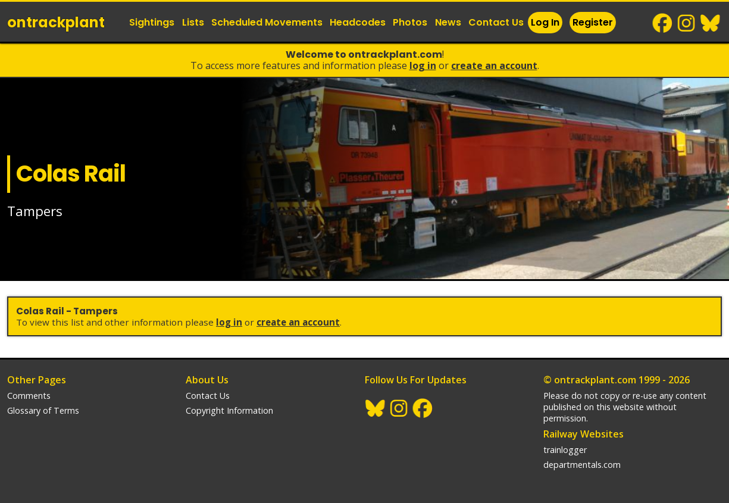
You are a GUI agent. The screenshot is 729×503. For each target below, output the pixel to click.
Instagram (686, 23)
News (448, 22)
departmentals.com (582, 464)
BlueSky (710, 23)
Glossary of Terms (43, 410)
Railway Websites (583, 433)
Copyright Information (229, 410)
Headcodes (358, 22)
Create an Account (494, 65)
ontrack (56, 22)
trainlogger (565, 449)
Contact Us (496, 22)
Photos (410, 22)
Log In (545, 22)
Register (592, 22)
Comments (29, 395)
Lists (193, 22)
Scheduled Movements (267, 22)
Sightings (151, 22)
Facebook (663, 23)
